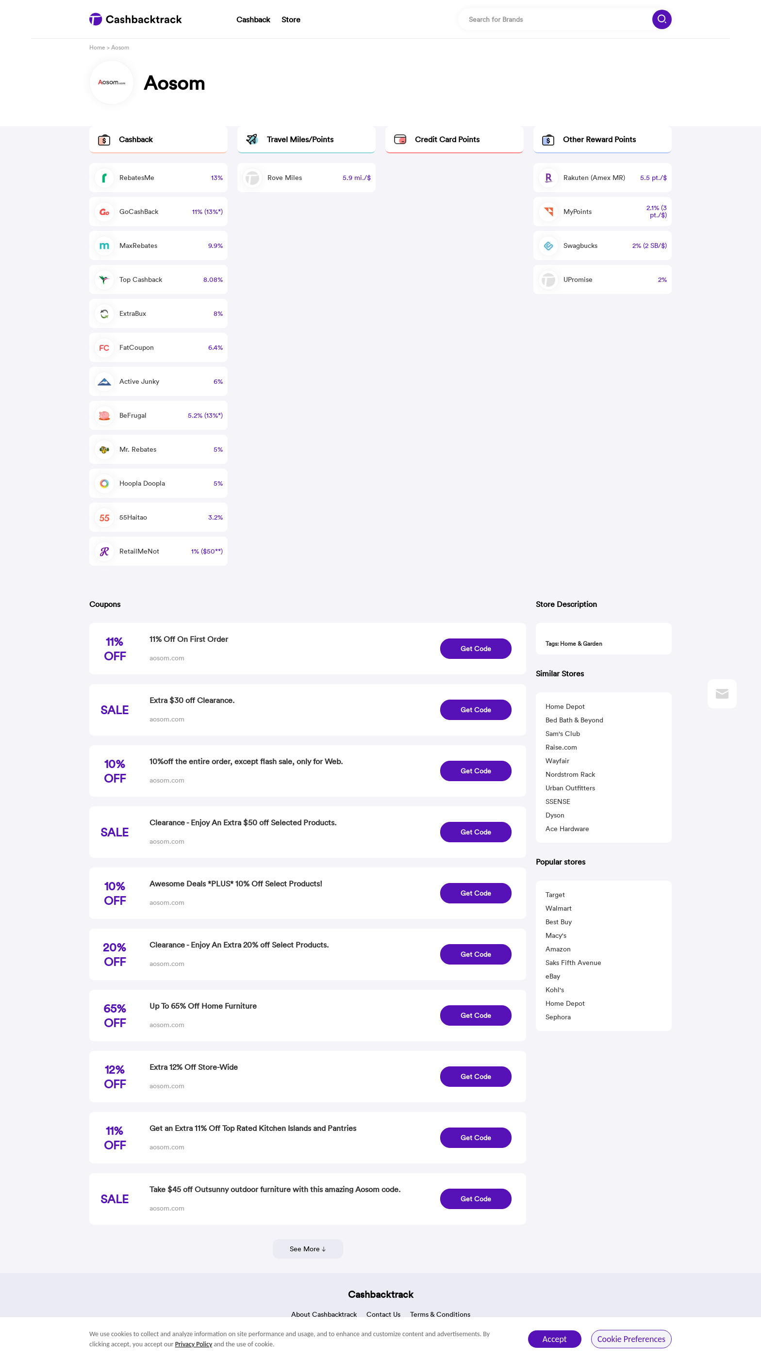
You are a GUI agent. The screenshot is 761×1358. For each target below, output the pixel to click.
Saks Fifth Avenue (573, 962)
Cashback (253, 19)
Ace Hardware (567, 828)
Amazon (558, 949)
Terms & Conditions (440, 1314)
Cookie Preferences (631, 1339)
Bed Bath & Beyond (574, 720)
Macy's (556, 935)
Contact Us (383, 1314)
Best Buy (559, 921)
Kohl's (555, 989)
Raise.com (561, 747)
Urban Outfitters (570, 788)
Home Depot (565, 706)
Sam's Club (563, 733)
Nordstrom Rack (570, 774)
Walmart (559, 908)
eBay (553, 976)
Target (555, 894)
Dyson (555, 815)
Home (97, 47)
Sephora (558, 1017)
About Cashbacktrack (324, 1314)
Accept (555, 1339)
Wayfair (557, 760)
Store (290, 19)
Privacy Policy (194, 1344)
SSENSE (558, 801)
